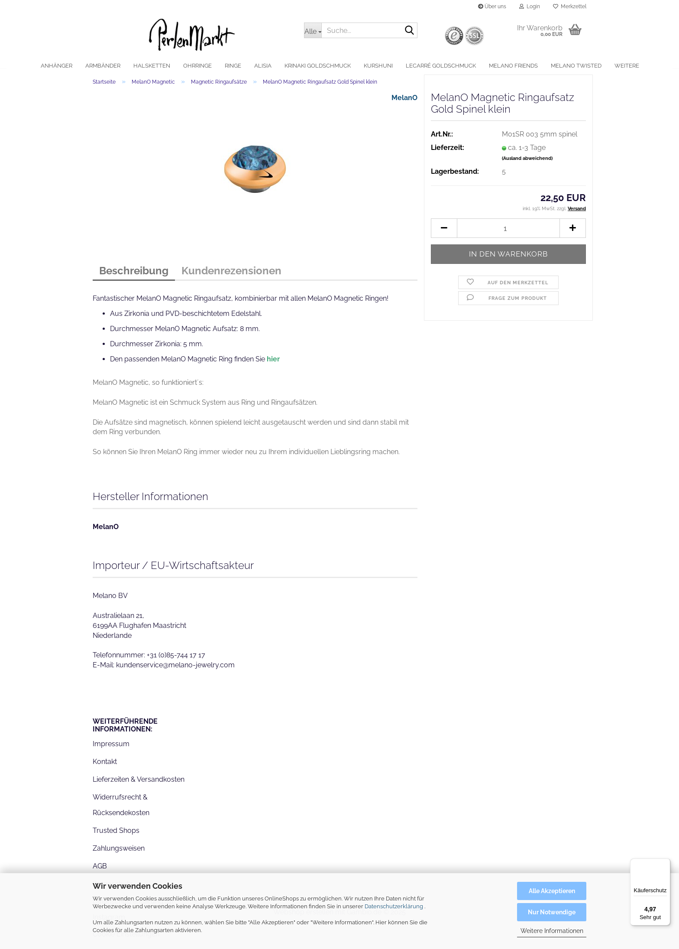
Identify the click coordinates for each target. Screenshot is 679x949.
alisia (263, 65)
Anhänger (56, 65)
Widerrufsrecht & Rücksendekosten (121, 811)
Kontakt (105, 768)
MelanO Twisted (576, 65)
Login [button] (529, 6)
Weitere (626, 65)
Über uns (492, 6)
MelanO (404, 104)
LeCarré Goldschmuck (441, 65)
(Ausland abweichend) (527, 164)
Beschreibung (133, 276)
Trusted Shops (116, 836)
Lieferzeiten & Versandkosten (138, 785)
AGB (100, 872)
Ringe (233, 65)
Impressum (111, 750)
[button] (444, 234)
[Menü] (665, 863)
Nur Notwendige (552, 912)
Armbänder (102, 65)
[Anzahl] (508, 234)
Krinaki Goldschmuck (318, 65)
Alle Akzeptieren (552, 890)
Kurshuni (378, 65)
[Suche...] (312, 30)
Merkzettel (569, 6)
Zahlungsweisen (119, 854)
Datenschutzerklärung (394, 906)
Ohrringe (197, 65)
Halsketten (151, 65)
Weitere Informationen (552, 930)
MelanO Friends (513, 65)
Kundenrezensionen (231, 276)
